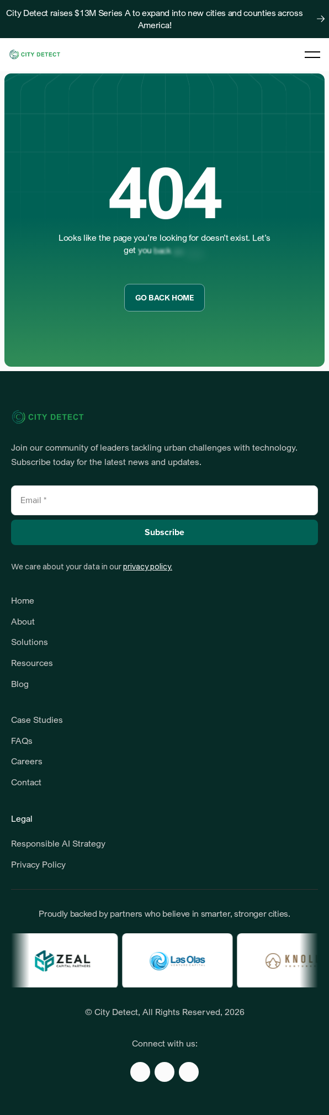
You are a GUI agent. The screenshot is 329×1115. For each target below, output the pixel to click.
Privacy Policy (38, 864)
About (23, 621)
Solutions (29, 641)
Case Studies (37, 719)
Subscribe (164, 532)
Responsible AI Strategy (58, 843)
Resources (33, 662)
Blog (20, 683)
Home (22, 600)
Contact (26, 782)
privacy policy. (147, 567)
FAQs (22, 740)
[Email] (164, 500)
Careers (27, 761)
